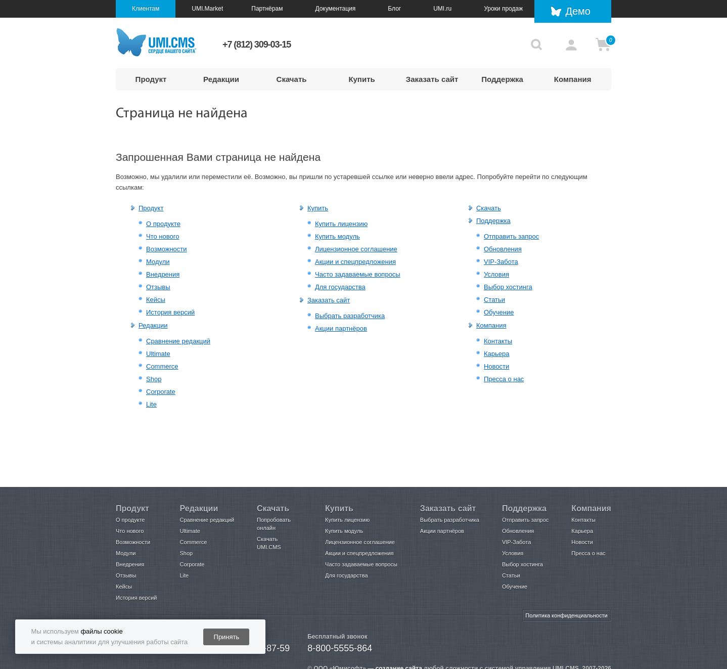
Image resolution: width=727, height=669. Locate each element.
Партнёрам (267, 8)
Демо (577, 11)
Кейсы (155, 299)
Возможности (166, 249)
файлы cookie (101, 631)
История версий (170, 312)
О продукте (163, 224)
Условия (496, 274)
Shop (153, 379)
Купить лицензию (341, 224)
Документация (335, 8)
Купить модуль (337, 236)
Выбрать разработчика (350, 316)
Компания (573, 79)
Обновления (503, 249)
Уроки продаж (503, 8)
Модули (158, 261)
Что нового (162, 236)
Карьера (497, 354)
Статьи (494, 299)
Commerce (162, 366)
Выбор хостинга (508, 287)
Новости (496, 366)
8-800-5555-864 (339, 648)
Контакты (498, 341)
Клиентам (145, 8)
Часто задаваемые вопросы (357, 274)
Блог (394, 8)
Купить (361, 79)
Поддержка (502, 79)
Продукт (151, 79)
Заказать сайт (432, 79)
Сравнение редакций (178, 341)
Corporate (160, 391)
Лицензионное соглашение (356, 249)
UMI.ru (442, 8)
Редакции (221, 79)
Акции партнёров (341, 328)
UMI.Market (207, 8)
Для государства (340, 287)
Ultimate (158, 354)
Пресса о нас (504, 379)
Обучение (499, 312)
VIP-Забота (501, 261)
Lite (151, 404)
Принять (227, 637)
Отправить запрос (511, 236)
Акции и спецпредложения (355, 261)
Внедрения (162, 274)
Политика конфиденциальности (566, 615)
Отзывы (158, 287)
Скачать (292, 79)
